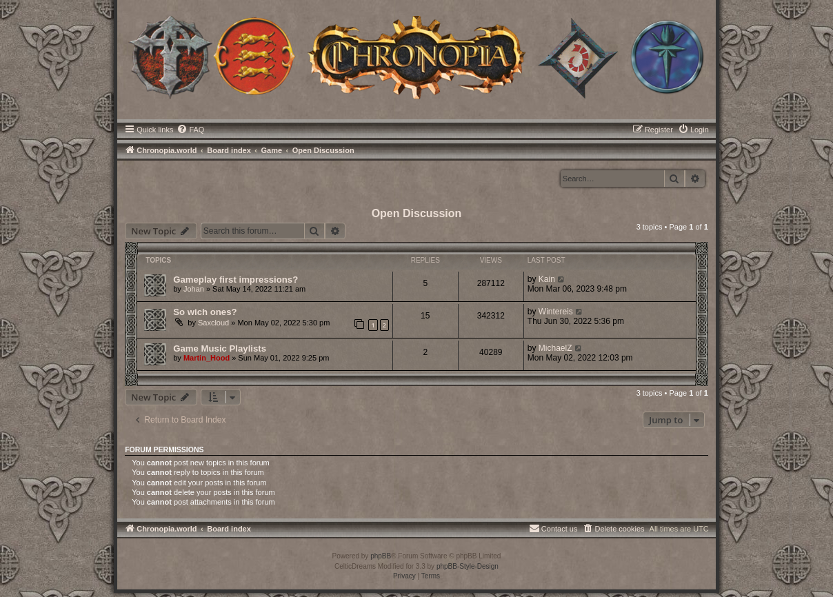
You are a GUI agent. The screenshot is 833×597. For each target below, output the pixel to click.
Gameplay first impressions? (235, 279)
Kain (547, 279)
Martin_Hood (206, 358)
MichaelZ (555, 348)
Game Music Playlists (219, 348)
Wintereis (556, 311)
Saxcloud (213, 322)
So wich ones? (205, 312)
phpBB (380, 556)
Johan (193, 289)
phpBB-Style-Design (467, 566)
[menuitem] (190, 129)
